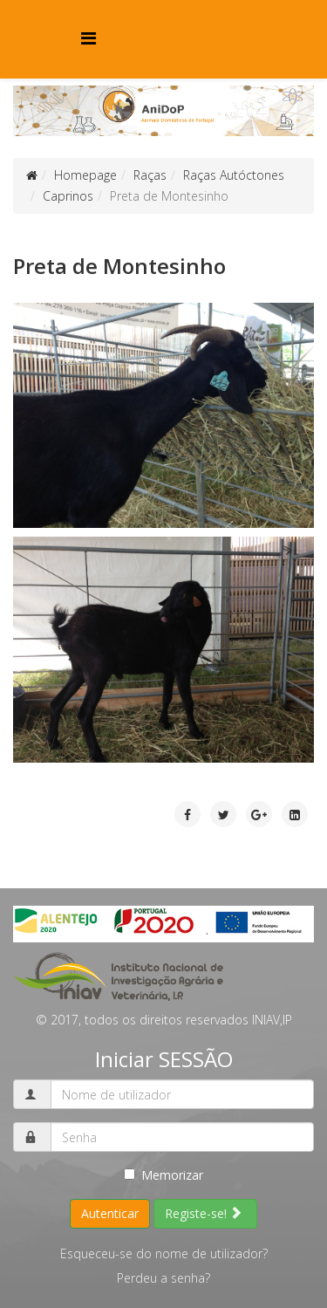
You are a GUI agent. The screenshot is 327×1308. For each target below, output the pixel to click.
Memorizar (163, 1175)
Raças (150, 175)
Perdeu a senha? (163, 1278)
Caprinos (68, 196)
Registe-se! (203, 1213)
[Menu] (88, 38)
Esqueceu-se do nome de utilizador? (164, 1253)
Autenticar (110, 1213)
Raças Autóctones (233, 175)
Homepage (85, 175)
